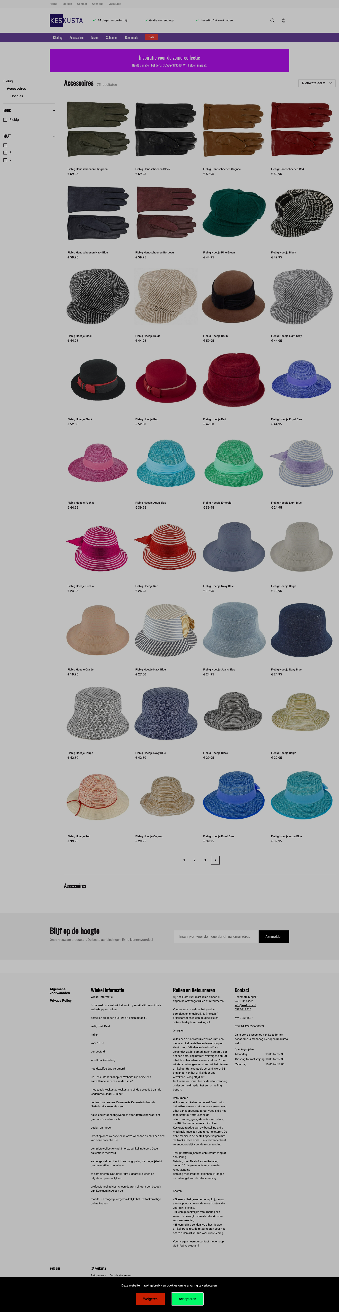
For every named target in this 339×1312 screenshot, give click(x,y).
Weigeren (150, 1299)
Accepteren (187, 1299)
